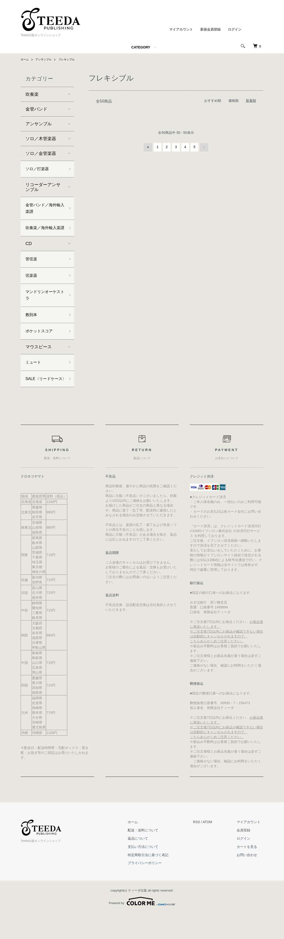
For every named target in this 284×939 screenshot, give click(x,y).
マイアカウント (181, 29)
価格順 (233, 101)
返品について (146, 865)
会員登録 (246, 856)
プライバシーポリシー (153, 889)
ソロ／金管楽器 (40, 153)
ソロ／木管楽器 (40, 138)
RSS (202, 848)
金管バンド (36, 109)
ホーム (25, 59)
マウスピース (38, 363)
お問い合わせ (250, 881)
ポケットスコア (40, 347)
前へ (148, 147)
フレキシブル (69, 59)
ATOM (213, 848)
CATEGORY (140, 47)
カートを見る (250, 873)
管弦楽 (32, 270)
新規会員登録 (210, 29)
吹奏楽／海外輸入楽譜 (42, 235)
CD (28, 254)
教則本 (32, 330)
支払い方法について (151, 873)
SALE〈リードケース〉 (44, 401)
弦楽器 (32, 288)
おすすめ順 (212, 101)
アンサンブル (45, 59)
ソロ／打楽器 (38, 169)
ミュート (34, 379)
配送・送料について (151, 856)
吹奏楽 (32, 94)
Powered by (142, 927)
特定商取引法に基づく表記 (156, 881)
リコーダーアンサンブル (42, 188)
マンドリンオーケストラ (42, 309)
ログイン (235, 29)
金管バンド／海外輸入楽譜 (42, 210)
